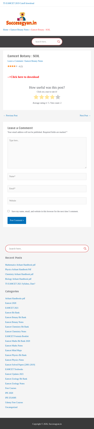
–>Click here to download (23, 75)
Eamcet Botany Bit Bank (15, 316)
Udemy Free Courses (14, 401)
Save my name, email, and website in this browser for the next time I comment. (45, 210)
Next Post (85, 114)
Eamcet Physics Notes (14, 359)
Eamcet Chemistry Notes (15, 330)
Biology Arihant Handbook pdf (18, 278)
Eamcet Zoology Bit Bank (16, 377)
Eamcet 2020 (10, 302)
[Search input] (45, 40)
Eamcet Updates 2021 (14, 373)
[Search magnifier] (59, 40)
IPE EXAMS (10, 397)
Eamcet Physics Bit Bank (16, 354)
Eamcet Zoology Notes (15, 382)
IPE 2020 (9, 392)
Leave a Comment (15, 60)
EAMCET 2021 (12, 307)
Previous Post (10, 114)
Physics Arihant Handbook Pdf (18, 268)
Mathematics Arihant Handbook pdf (20, 263)
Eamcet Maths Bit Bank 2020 (17, 340)
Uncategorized (11, 406)
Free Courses (10, 387)
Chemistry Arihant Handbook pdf (19, 273)
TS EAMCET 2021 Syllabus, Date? (20, 282)
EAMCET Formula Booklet (17, 335)
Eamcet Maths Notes (14, 344)
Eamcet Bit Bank (12, 311)
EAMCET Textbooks (14, 368)
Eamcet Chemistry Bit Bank (17, 326)
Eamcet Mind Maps (13, 349)
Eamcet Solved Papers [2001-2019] (20, 363)
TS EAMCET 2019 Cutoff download (18, 3)
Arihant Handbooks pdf (15, 297)
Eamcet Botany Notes (34, 60)
